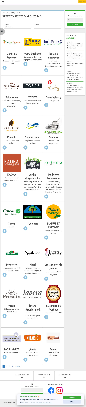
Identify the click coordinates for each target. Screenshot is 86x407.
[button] (2, 2)
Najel (32, 265)
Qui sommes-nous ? (7, 402)
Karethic (11, 138)
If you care (32, 224)
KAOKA (11, 175)
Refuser (72, 401)
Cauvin (12, 224)
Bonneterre (12, 265)
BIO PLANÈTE (11, 350)
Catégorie (6, 25)
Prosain (12, 306)
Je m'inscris (75, 25)
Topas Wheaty (53, 98)
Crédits (14, 402)
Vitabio (32, 350)
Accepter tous (72, 397)
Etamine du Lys (32, 138)
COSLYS (32, 98)
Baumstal (53, 138)
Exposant (36, 25)
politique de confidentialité (45, 402)
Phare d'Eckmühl (32, 54)
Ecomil (53, 350)
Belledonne (12, 98)
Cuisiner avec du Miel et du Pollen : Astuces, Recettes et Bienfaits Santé (75, 47)
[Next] (17, 366)
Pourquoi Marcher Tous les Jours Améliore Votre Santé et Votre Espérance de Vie (74, 56)
